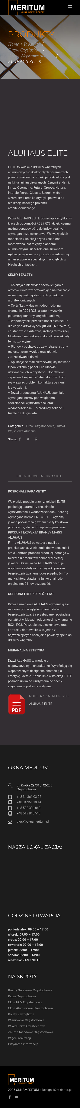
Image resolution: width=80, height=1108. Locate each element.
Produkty (32, 44)
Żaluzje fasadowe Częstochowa (30, 1032)
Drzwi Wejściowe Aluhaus (31, 56)
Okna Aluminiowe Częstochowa (30, 1008)
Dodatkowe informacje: (39, 476)
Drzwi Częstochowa (25, 50)
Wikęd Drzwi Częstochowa (27, 1026)
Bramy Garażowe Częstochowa (30, 990)
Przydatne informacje (23, 1044)
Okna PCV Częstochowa (25, 1002)
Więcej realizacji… (20, 1038)
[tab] (40, 476)
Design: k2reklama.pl (57, 1090)
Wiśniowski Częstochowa (26, 1020)
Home (13, 44)
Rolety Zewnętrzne (21, 1014)
